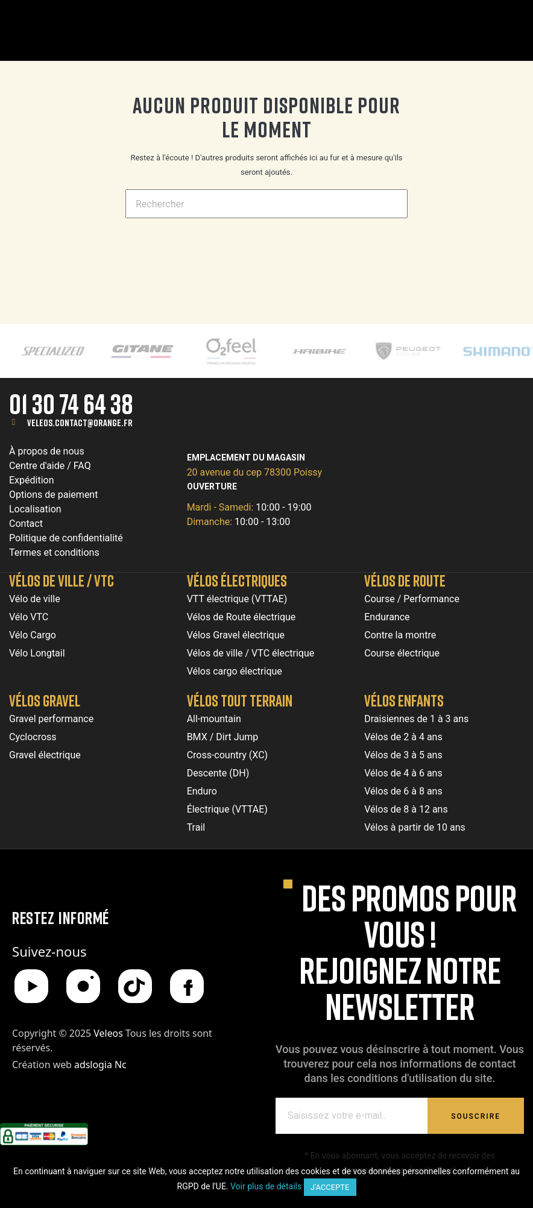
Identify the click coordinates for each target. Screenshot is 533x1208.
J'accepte (330, 1187)
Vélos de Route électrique (241, 617)
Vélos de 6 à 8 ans (403, 791)
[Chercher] (266, 203)
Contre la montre (400, 635)
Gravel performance (51, 719)
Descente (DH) (218, 773)
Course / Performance (411, 599)
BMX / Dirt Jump (223, 737)
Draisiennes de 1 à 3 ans (416, 719)
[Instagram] (83, 986)
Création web (69, 1064)
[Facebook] (187, 986)
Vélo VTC (28, 617)
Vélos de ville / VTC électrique (251, 653)
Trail (196, 827)
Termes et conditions (54, 552)
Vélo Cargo (32, 635)
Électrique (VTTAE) (227, 809)
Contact (26, 523)
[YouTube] (31, 986)
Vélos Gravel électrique (236, 635)
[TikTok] (135, 986)
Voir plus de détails (265, 1186)
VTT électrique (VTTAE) (237, 599)
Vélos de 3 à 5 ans (403, 755)
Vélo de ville (34, 599)
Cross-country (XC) (227, 755)
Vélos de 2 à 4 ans (403, 737)
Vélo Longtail (37, 653)
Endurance (386, 617)
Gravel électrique (45, 755)
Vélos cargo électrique (234, 671)
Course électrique (402, 653)
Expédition (31, 480)
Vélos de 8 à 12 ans (405, 809)
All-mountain (214, 719)
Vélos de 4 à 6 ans (403, 773)
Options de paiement (53, 494)
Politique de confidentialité (66, 538)
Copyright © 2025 (68, 1033)
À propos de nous (46, 451)
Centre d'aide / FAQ (50, 465)
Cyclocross (33, 737)
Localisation (35, 509)
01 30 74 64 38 (71, 403)
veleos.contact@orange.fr (80, 423)
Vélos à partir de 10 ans (414, 827)
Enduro (202, 791)
